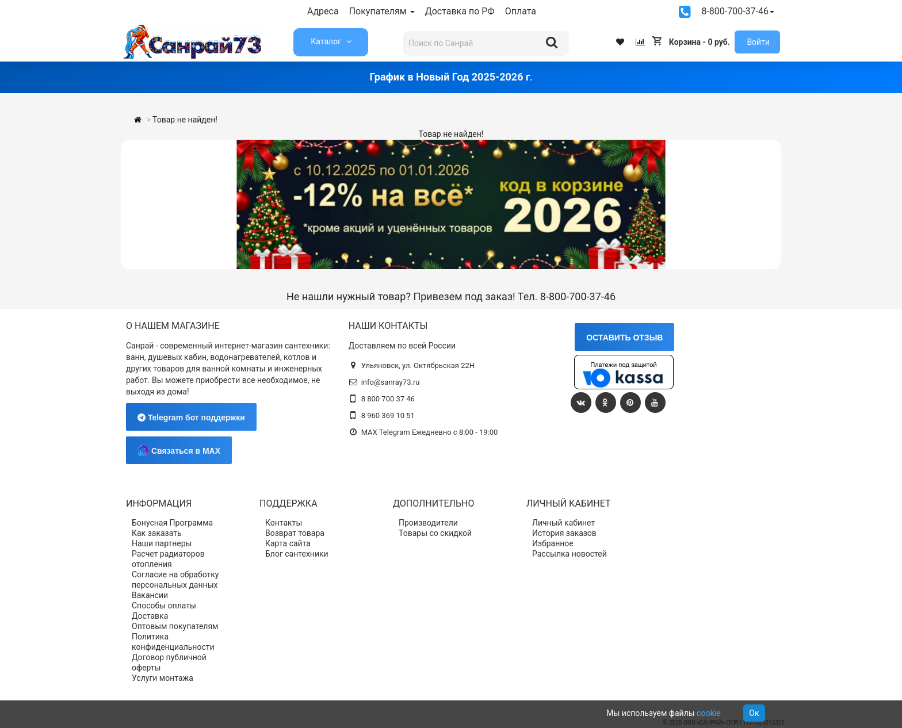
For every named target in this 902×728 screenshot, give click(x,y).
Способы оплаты (164, 605)
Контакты (283, 522)
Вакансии (150, 595)
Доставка (150, 615)
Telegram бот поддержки (191, 417)
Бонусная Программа (172, 522)
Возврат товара (294, 533)
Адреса (323, 11)
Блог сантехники (296, 553)
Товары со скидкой (435, 533)
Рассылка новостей (569, 553)
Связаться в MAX (178, 450)
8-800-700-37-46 (737, 11)
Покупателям (382, 11)
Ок (754, 713)
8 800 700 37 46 (388, 398)
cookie (708, 713)
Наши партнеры (162, 543)
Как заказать (157, 533)
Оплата (520, 11)
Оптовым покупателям (175, 626)
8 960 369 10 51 (388, 415)
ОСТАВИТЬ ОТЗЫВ (624, 337)
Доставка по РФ (460, 11)
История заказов (564, 533)
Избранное (553, 543)
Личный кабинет (563, 522)
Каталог (327, 41)
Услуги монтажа (162, 678)
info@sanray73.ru (390, 382)
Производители (428, 522)
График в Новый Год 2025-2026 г (449, 77)
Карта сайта (288, 543)
